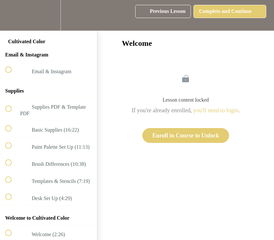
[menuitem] (48, 15)
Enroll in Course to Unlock (185, 135)
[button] (12, 15)
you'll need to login (215, 110)
